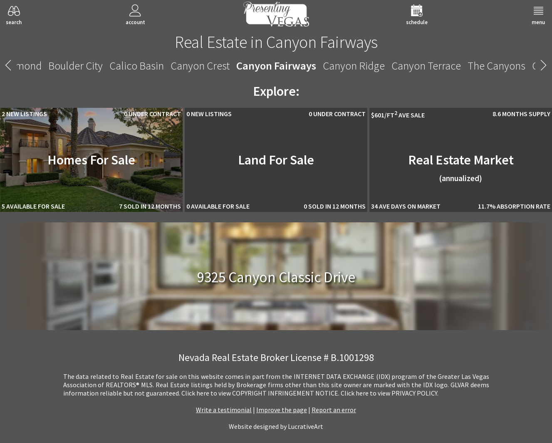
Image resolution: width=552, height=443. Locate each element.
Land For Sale (276, 160)
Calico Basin (136, 65)
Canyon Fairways (276, 65)
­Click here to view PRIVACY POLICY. (389, 393)
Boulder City (75, 65)
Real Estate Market (461, 167)
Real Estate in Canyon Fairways (276, 42)
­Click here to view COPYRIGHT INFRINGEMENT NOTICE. (260, 393)
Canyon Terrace (426, 65)
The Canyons (496, 65)
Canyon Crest (200, 65)
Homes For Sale (91, 160)
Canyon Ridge (354, 65)
